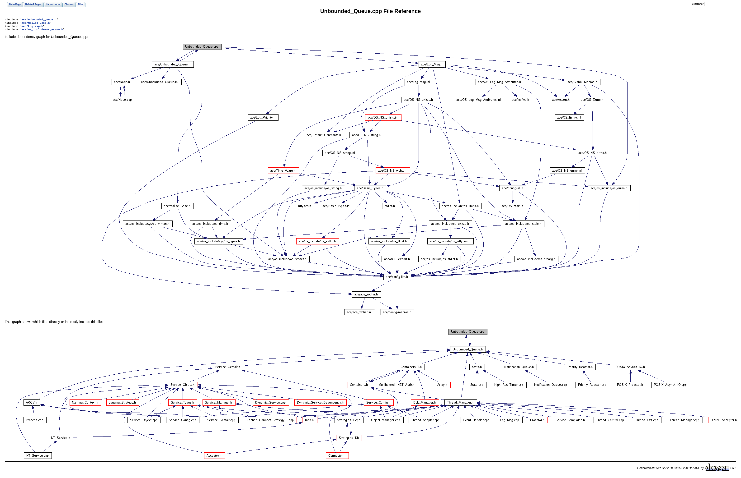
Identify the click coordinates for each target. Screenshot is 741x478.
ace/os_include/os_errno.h (42, 31)
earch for (697, 4)
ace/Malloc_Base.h (35, 24)
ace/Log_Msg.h (32, 27)
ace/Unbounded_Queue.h (38, 20)
